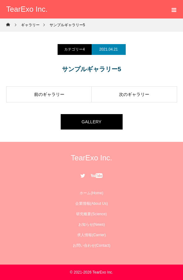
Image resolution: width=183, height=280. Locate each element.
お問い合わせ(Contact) (91, 245)
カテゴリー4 (74, 49)
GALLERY (91, 121)
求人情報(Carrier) (91, 235)
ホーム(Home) (91, 193)
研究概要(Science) (91, 214)
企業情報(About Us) (91, 203)
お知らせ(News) (91, 224)
